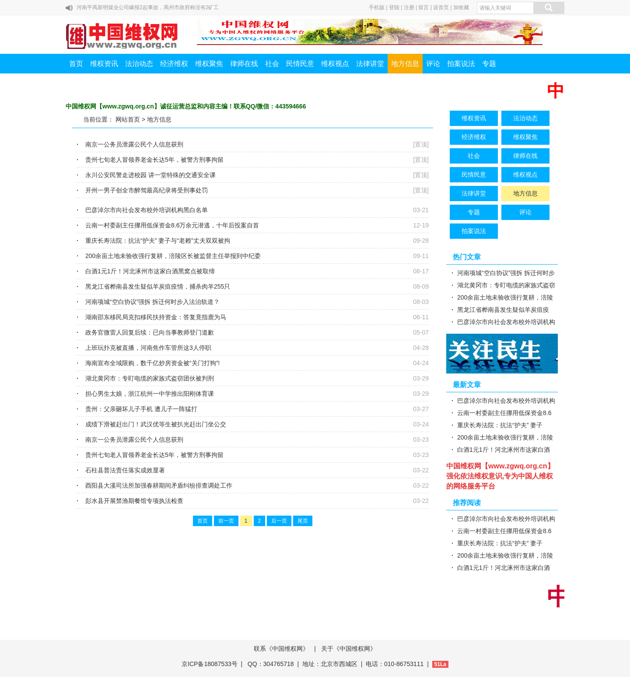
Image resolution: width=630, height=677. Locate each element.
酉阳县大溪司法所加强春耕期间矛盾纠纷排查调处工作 (158, 485)
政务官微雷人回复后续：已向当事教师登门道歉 (149, 332)
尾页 (303, 521)
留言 (423, 7)
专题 (489, 63)
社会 (272, 63)
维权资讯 (104, 63)
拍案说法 (461, 63)
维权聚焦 (209, 63)
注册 (409, 7)
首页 (76, 63)
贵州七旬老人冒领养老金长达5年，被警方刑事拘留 (154, 159)
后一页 (279, 521)
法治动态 (139, 63)
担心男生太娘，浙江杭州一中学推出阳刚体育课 (149, 393)
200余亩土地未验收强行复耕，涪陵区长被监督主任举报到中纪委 (173, 255)
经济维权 (174, 63)
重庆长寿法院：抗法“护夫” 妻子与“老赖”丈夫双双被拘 (157, 240)
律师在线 (244, 63)
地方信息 (405, 63)
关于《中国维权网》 (348, 648)
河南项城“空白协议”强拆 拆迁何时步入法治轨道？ (152, 301)
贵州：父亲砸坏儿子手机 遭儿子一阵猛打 (141, 408)
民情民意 (300, 63)
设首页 (441, 7)
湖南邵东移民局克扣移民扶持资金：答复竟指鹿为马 (155, 317)
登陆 (394, 7)
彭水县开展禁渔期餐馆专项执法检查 (134, 500)
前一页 (226, 521)
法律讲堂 (370, 63)
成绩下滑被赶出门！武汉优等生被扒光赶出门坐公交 (155, 424)
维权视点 (335, 63)
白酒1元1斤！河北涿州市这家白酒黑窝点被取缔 (150, 271)
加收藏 (461, 7)
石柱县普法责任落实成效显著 (125, 470)
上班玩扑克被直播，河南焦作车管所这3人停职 (148, 347)
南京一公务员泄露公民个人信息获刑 (134, 144)
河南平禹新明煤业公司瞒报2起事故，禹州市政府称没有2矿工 (148, 7)
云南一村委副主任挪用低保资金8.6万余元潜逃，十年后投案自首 (172, 225)
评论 (433, 63)
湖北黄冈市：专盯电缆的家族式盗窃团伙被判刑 (149, 378)
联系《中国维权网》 (281, 648)
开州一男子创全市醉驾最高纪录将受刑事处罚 (146, 190)
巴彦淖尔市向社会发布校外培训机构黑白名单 (146, 209)
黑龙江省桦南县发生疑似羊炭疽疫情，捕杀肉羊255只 (157, 286)
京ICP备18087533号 (210, 663)
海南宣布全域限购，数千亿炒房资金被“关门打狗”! (152, 362)
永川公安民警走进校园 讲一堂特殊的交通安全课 (150, 174)
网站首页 (128, 119)
